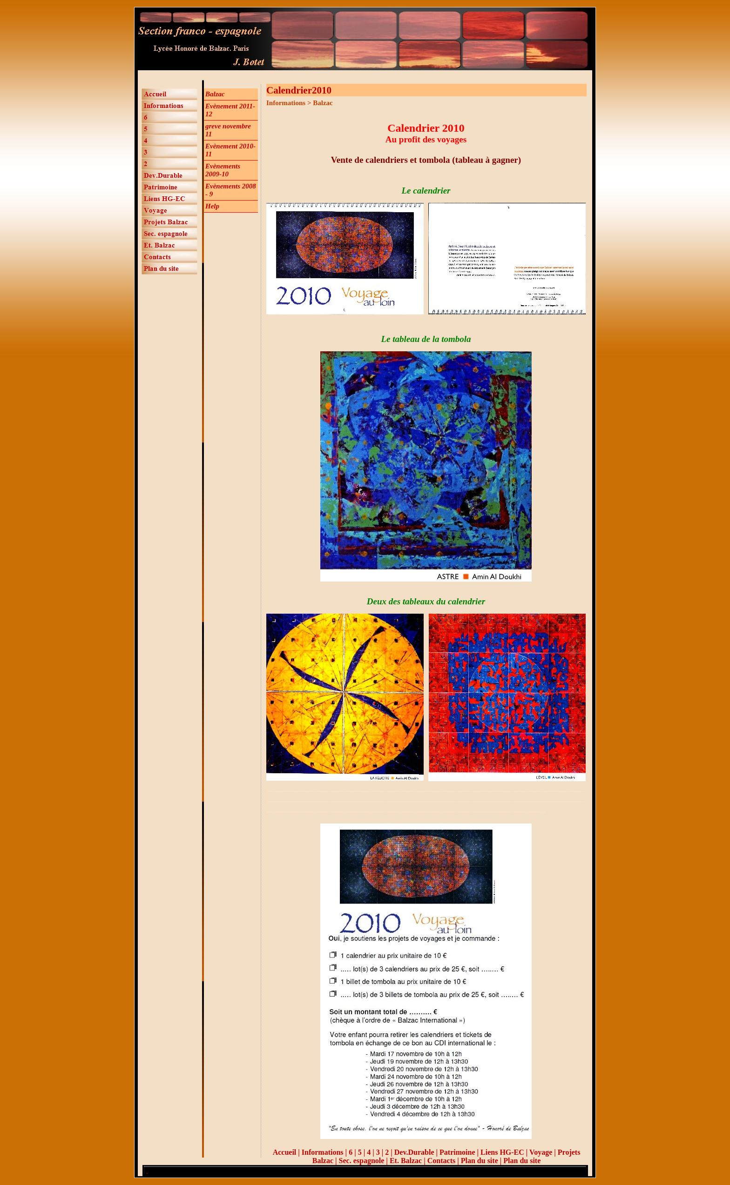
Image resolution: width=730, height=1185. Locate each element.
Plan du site (479, 1161)
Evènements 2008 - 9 (230, 190)
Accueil (285, 1152)
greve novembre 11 (228, 130)
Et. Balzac (406, 1161)
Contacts (441, 1161)
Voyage (541, 1152)
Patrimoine (457, 1152)
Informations (323, 1152)
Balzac (215, 94)
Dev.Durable (414, 1152)
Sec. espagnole (362, 1161)
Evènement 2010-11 (230, 150)
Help (212, 206)
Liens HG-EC (502, 1152)
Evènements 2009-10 (222, 170)
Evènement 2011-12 (230, 110)
